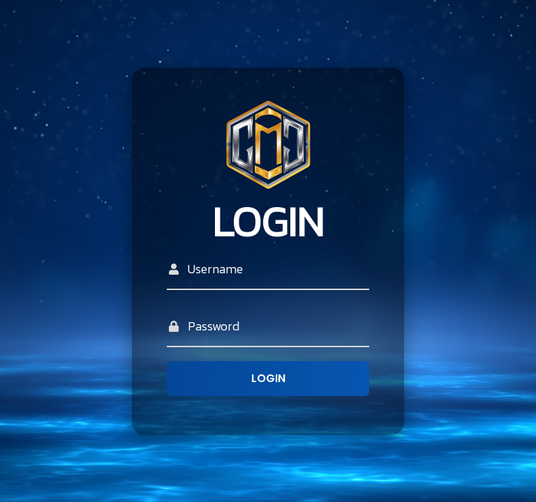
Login (268, 378)
